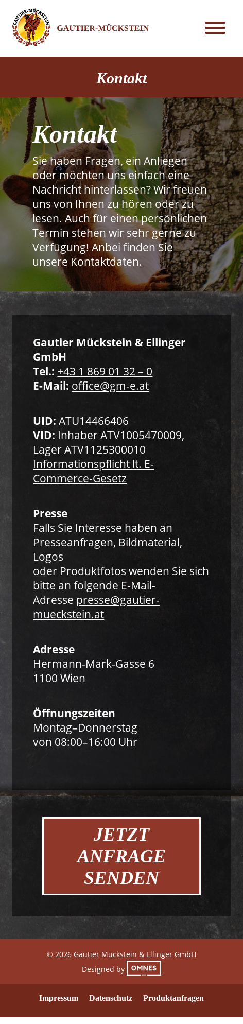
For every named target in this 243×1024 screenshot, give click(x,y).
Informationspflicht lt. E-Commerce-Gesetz (93, 471)
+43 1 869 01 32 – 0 (104, 371)
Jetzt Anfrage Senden (121, 856)
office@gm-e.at (110, 385)
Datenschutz (110, 998)
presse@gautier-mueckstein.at (96, 607)
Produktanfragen (173, 998)
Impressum (58, 998)
